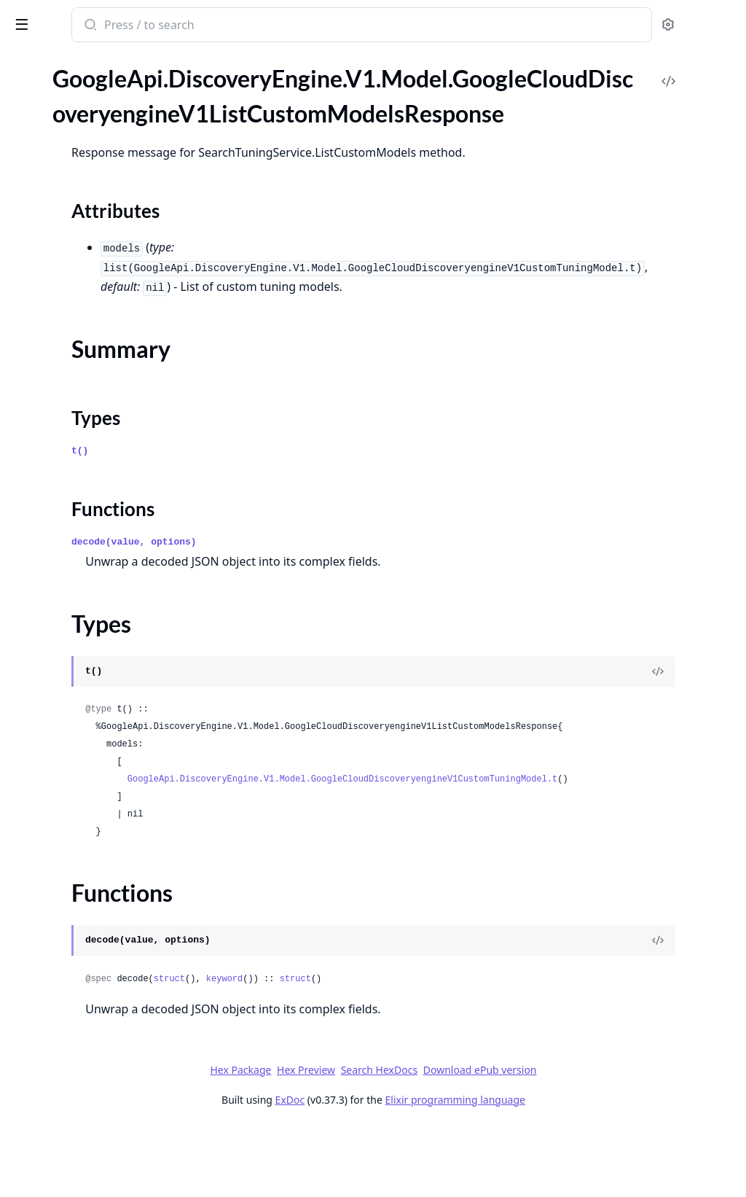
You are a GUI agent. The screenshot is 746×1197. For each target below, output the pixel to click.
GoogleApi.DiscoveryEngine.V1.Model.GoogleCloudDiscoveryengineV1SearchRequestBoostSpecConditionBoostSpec (103, 1122)
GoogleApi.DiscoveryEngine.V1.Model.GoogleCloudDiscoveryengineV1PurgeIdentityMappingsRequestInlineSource (103, 729)
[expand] (204, 95)
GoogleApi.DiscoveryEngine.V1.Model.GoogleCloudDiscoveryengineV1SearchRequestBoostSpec (103, 1103)
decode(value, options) (325, 577)
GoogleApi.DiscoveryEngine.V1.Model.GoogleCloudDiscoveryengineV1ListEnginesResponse (103, 276)
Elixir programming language (564, 1170)
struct (360, 1049)
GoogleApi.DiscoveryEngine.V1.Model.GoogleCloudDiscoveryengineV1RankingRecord (103, 886)
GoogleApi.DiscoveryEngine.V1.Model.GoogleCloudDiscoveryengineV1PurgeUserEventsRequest (103, 807)
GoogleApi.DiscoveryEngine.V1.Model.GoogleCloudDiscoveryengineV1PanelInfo (103, 433)
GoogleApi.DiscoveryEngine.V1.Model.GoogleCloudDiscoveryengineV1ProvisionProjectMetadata (103, 512)
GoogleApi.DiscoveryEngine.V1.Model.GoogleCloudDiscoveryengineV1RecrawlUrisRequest (103, 965)
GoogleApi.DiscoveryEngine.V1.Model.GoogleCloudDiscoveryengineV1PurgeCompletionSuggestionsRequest (103, 571)
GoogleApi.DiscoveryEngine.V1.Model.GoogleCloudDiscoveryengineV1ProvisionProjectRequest (103, 532)
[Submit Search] (280, 26)
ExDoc (399, 1170)
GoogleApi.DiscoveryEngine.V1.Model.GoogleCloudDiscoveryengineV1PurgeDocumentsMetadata (103, 610)
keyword (415, 1049)
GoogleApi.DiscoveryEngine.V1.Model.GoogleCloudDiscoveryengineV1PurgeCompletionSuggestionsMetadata (103, 551)
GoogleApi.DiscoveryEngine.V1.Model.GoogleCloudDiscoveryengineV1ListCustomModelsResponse (103, 132)
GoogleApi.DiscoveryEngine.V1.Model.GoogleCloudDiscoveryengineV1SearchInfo (103, 1043)
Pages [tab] (26, 80)
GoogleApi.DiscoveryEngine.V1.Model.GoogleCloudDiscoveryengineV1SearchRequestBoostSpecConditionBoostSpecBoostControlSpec (103, 1142)
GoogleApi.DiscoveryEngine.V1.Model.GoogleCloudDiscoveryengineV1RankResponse (103, 866)
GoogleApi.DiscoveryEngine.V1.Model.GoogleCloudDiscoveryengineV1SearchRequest (103, 1083)
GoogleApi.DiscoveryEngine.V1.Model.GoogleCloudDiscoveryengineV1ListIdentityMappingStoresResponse (103, 296)
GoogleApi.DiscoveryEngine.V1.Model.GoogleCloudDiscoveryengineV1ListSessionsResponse (103, 355)
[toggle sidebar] (200, 23)
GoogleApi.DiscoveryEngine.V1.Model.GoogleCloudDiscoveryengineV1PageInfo (103, 414)
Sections (46, 158)
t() (270, 485)
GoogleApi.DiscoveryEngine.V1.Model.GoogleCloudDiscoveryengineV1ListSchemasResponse (103, 335)
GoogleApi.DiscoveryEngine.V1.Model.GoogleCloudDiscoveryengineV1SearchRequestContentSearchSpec (103, 1181)
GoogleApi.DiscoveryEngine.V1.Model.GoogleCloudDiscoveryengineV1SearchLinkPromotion (103, 1063)
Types (40, 193)
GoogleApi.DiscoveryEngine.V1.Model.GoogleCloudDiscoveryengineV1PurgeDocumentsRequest (103, 630)
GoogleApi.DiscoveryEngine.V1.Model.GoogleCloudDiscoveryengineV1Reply (103, 984)
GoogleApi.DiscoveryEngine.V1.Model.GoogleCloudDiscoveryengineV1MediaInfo (103, 394)
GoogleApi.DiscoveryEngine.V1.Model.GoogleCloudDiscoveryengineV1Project (103, 473)
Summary (49, 175)
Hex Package (349, 1140)
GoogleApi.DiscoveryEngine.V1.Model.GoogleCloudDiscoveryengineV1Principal (103, 453)
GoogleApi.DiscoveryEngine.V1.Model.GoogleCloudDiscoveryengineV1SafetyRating (103, 1004)
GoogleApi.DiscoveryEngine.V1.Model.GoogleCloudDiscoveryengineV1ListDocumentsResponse (103, 256)
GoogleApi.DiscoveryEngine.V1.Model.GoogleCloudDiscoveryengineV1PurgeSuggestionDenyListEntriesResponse (103, 788)
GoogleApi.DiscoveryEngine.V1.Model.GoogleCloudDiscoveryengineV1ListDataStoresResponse (103, 236)
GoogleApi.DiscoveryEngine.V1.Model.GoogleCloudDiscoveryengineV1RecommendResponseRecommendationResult (103, 945)
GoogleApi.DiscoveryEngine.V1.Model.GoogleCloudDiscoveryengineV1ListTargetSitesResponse (103, 374)
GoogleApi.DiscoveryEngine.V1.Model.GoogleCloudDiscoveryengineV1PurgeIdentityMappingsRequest (103, 709)
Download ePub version (588, 1140)
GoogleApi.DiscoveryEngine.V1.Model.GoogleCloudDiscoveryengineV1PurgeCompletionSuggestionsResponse (103, 591)
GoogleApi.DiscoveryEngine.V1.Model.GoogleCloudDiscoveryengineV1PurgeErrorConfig (103, 689)
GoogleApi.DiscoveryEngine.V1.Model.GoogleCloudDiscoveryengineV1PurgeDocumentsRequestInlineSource (103, 650)
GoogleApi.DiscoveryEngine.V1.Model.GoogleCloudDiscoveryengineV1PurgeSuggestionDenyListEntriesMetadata (103, 748)
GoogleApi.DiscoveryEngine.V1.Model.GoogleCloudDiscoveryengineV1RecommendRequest (103, 906)
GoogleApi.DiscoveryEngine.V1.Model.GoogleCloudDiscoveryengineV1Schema (103, 1024)
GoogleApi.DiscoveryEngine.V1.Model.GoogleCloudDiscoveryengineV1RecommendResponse (103, 925)
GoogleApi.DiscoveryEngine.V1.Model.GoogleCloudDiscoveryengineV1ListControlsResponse (103, 93)
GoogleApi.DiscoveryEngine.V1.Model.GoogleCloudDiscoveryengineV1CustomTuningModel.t (491, 849)
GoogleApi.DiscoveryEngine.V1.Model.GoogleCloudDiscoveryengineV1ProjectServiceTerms (103, 492)
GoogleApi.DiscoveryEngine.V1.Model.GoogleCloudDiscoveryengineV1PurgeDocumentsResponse (103, 670)
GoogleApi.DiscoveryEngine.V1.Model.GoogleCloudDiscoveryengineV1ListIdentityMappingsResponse (103, 315)
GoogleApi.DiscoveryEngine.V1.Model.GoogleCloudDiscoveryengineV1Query (103, 827)
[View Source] (685, 706)
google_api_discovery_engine (94, 26)
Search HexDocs (487, 1140)
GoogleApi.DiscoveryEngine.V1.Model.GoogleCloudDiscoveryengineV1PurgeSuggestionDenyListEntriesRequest (103, 768)
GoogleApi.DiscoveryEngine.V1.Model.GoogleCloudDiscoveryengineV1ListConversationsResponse (103, 113)
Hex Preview (415, 1140)
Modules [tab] (88, 80)
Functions (50, 210)
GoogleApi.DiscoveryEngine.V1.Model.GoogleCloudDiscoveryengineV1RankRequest (103, 847)
